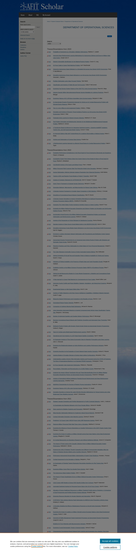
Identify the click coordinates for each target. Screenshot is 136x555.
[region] (68, 544)
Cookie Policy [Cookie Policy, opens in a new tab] (73, 546)
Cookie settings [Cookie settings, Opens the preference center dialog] (110, 547)
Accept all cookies (110, 541)
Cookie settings (37, 546)
